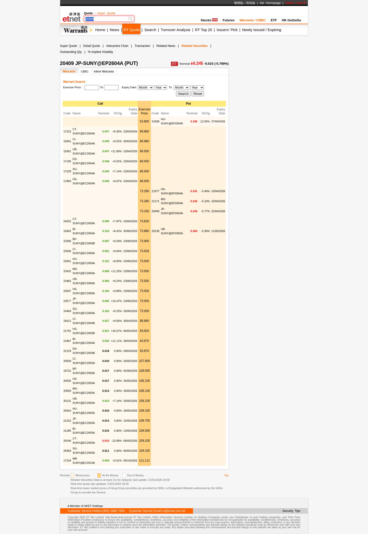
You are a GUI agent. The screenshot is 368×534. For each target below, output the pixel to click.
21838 (155, 121)
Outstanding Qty (71, 52)
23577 (67, 300)
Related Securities (194, 46)
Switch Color (295, 3)
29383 (67, 450)
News (114, 30)
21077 (155, 191)
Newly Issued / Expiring (261, 30)
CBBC (85, 71)
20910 (67, 410)
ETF (274, 20)
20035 (67, 380)
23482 (67, 280)
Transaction (142, 46)
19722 (67, 370)
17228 (67, 171)
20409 (155, 211)
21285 (67, 430)
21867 (67, 340)
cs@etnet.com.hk (173, 511)
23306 (67, 241)
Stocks (209, 20)
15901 (67, 151)
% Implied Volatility (100, 52)
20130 (155, 231)
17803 (67, 181)
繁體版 (238, 3)
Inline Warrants (104, 71)
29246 (67, 440)
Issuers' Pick (227, 30)
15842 (67, 231)
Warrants (69, 71)
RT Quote (132, 30)
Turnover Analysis (176, 30)
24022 (67, 221)
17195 (67, 161)
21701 (67, 330)
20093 (67, 390)
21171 (155, 201)
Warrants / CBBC (253, 20)
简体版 (250, 3)
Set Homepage (270, 3)
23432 (67, 271)
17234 (67, 460)
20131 (67, 400)
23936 (67, 251)
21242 (67, 420)
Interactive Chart (117, 46)
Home (100, 30)
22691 (67, 261)
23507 (67, 290)
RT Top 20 (203, 30)
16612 (67, 320)
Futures (229, 20)
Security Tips (291, 511)
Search (150, 30)
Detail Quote (91, 46)
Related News (165, 46)
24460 (67, 311)
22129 (67, 350)
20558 (67, 360)
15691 (67, 141)
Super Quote (106, 13)
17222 (67, 131)
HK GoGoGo (291, 20)
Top (226, 475)
